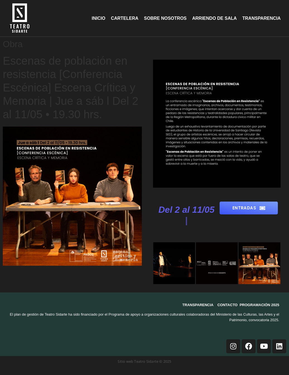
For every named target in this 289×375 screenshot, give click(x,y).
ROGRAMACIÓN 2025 (260, 305)
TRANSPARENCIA (197, 305)
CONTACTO (227, 305)
